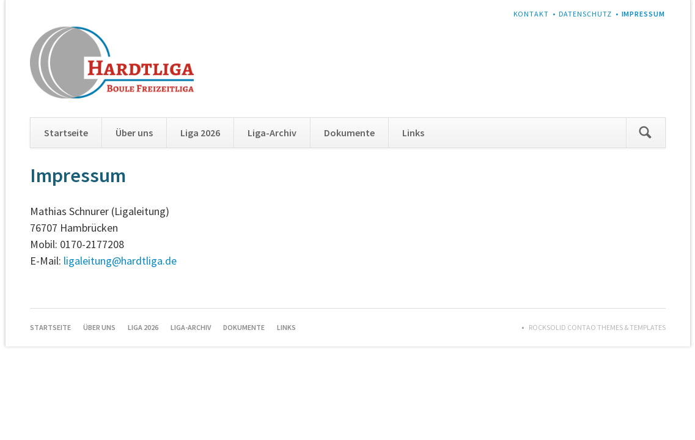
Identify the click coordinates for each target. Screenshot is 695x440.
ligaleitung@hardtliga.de (120, 261)
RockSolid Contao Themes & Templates (597, 327)
